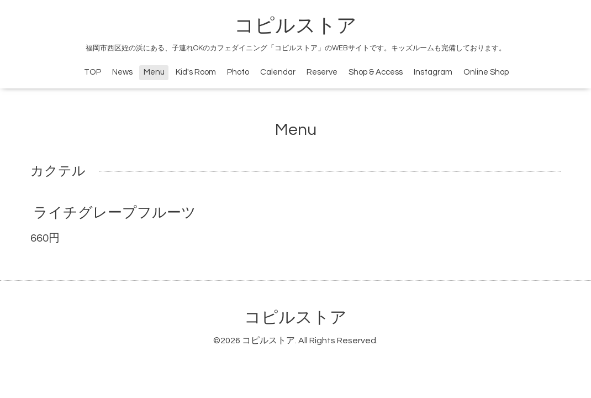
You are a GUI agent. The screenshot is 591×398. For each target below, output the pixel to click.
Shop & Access (376, 72)
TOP (92, 72)
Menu (154, 72)
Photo (238, 72)
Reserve (322, 72)
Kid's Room (196, 72)
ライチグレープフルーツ (114, 213)
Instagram (433, 72)
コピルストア (295, 25)
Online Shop (486, 72)
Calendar (278, 72)
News (122, 72)
